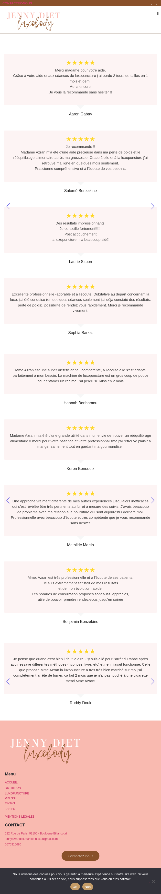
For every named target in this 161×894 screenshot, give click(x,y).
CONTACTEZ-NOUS (17, 3)
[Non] (153, 881)
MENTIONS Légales (19, 816)
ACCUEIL (11, 782)
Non (88, 887)
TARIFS (10, 809)
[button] (158, 13)
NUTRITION (13, 788)
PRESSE (11, 798)
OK (75, 887)
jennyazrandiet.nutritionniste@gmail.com (31, 839)
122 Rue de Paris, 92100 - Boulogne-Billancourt (36, 833)
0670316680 (13, 844)
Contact (10, 803)
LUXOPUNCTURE (17, 793)
